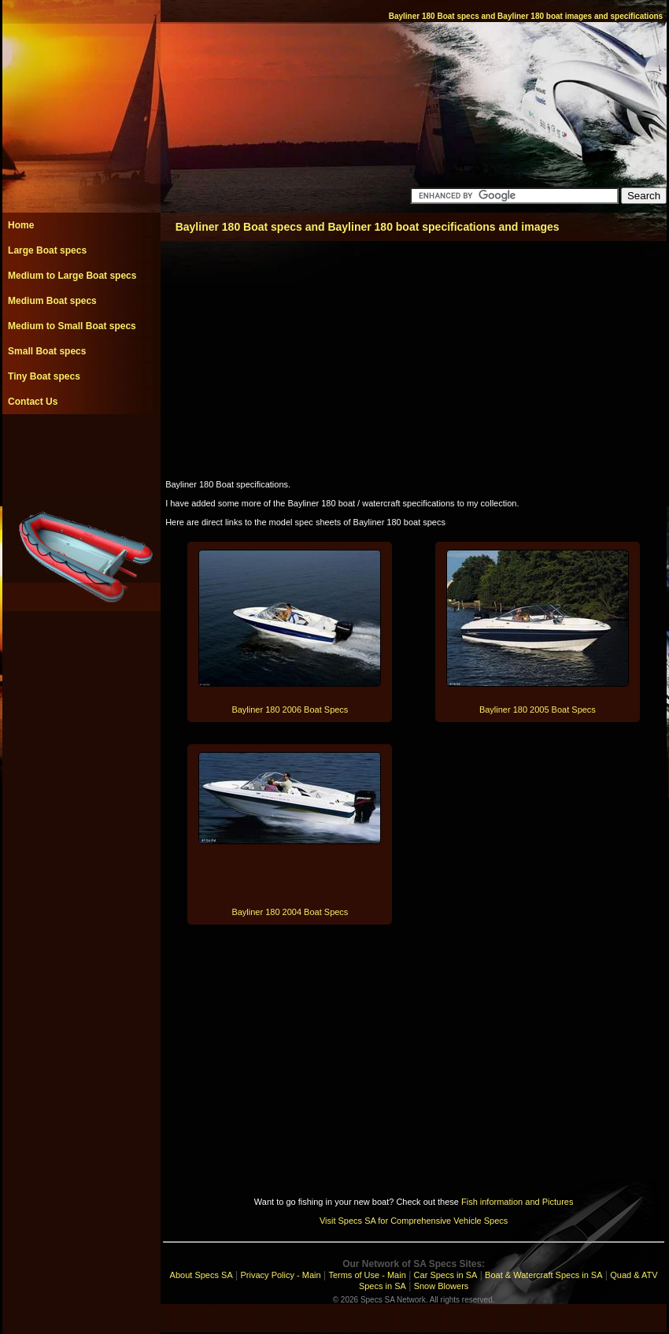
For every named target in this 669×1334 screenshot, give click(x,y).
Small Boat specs (47, 351)
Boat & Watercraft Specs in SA (543, 1275)
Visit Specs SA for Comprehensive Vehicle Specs (414, 1220)
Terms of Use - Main (366, 1275)
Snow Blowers (441, 1286)
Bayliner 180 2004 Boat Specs (289, 912)
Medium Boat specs (52, 300)
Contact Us (32, 401)
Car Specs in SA (446, 1275)
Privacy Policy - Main (281, 1275)
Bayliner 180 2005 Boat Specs (537, 709)
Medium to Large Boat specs (72, 275)
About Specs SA (201, 1275)
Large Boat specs (47, 250)
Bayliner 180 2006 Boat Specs (289, 709)
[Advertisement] (81, 449)
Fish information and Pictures (517, 1201)
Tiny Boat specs (44, 376)
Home (21, 225)
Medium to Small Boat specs (72, 326)
